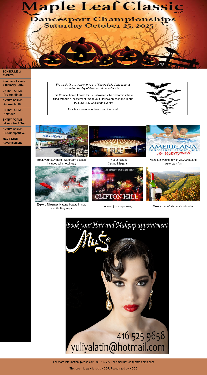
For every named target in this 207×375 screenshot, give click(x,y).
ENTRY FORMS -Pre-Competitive (14, 131)
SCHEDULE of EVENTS (12, 73)
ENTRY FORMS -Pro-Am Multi (13, 102)
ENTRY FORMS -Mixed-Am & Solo (14, 121)
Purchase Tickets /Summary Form (14, 83)
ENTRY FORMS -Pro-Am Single (13, 92)
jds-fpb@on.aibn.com (141, 362)
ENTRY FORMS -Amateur (13, 112)
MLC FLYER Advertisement (12, 140)
